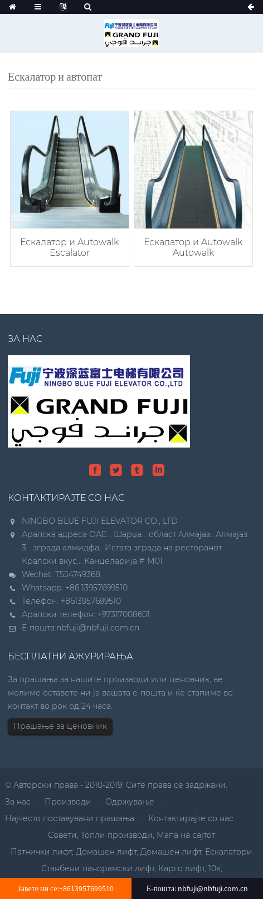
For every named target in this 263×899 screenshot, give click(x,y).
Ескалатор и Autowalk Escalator (69, 247)
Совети (62, 835)
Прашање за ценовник (60, 726)
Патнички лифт (41, 852)
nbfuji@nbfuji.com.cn (97, 628)
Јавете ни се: (65, 888)
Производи (68, 802)
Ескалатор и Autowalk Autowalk (193, 247)
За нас (18, 802)
